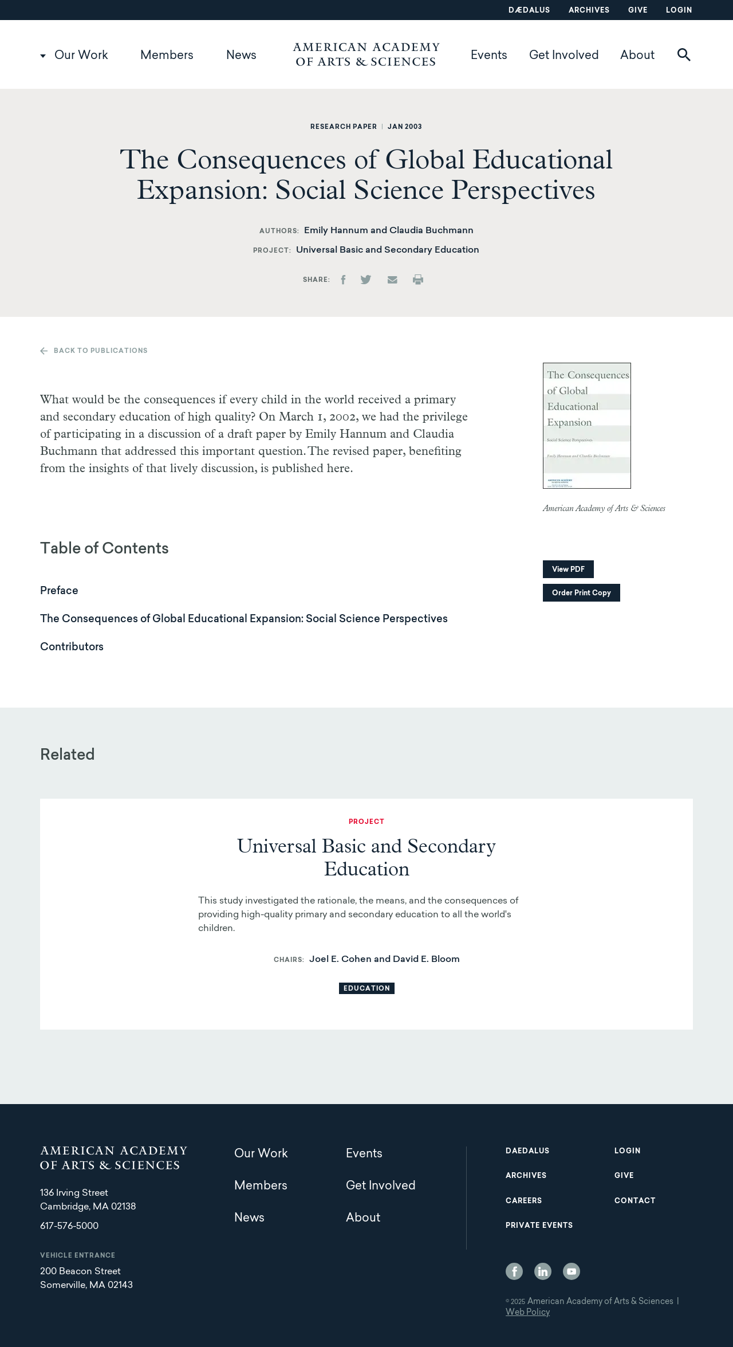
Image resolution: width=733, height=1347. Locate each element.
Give (638, 10)
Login (679, 10)
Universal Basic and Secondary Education (387, 250)
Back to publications (101, 351)
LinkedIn (542, 1271)
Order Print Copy (581, 593)
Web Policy (528, 1313)
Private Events (539, 1226)
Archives (589, 10)
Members (167, 56)
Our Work (81, 56)
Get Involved (564, 56)
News (241, 56)
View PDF (568, 570)
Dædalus (529, 10)
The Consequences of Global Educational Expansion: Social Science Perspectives (244, 620)
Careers (524, 1201)
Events (489, 56)
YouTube (571, 1271)
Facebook (514, 1271)
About (637, 56)
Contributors (72, 648)
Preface (59, 592)
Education (367, 989)
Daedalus (528, 1151)
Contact (635, 1201)
